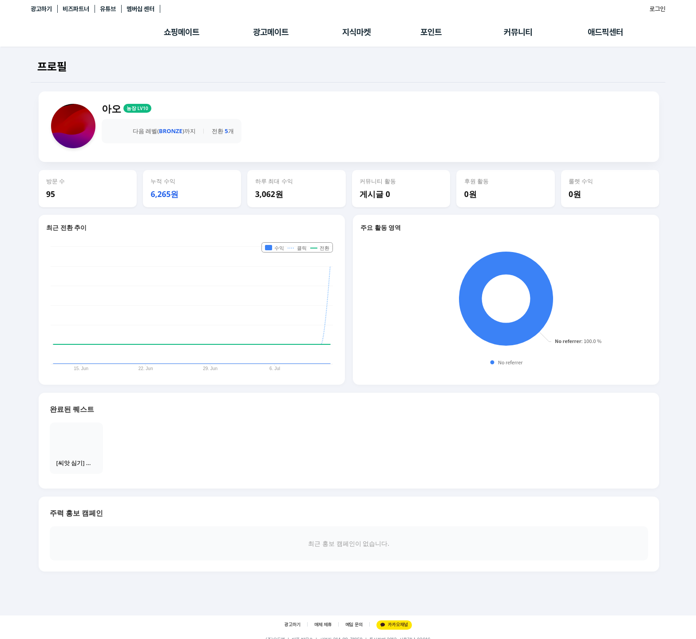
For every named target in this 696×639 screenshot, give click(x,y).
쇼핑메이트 (181, 32)
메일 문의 (354, 624)
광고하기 (41, 8)
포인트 (431, 32)
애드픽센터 (605, 32)
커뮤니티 (518, 32)
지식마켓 (356, 32)
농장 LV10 (137, 108)
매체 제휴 (323, 624)
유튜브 (108, 8)
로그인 (657, 9)
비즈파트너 (76, 8)
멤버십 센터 (140, 8)
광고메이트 (271, 32)
